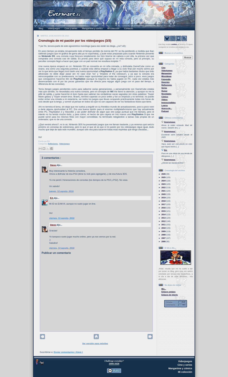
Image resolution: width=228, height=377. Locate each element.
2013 (164, 218)
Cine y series (71, 28)
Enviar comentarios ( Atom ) (68, 352)
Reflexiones (53, 144)
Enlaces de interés (170, 295)
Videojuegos (54, 28)
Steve (53, 165)
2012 (164, 221)
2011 (164, 225)
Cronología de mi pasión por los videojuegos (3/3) (74, 40)
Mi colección (113, 28)
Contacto (128, 28)
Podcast (165, 111)
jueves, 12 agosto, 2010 (61, 191)
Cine (164, 68)
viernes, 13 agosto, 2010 (62, 218)
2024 (164, 181)
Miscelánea (166, 76)
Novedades (166, 94)
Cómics (165, 97)
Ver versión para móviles (95, 343)
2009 (164, 231)
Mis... (164, 289)
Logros (165, 105)
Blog (41, 28)
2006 (164, 241)
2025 (164, 177)
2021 (164, 191)
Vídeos (165, 100)
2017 (164, 204)
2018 (164, 201)
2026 (164, 174)
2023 (164, 184)
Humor (165, 91)
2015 (164, 211)
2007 (164, 238)
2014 (164, 214)
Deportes (166, 82)
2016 (164, 208)
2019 (164, 198)
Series (164, 88)
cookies (174, 44)
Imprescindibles (169, 103)
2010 (164, 228)
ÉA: (165, 150)
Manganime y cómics (92, 28)
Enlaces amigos (169, 292)
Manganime (167, 73)
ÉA (52, 198)
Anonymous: (170, 122)
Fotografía (166, 79)
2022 (164, 187)
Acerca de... (167, 108)
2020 (164, 194)
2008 (164, 235)
